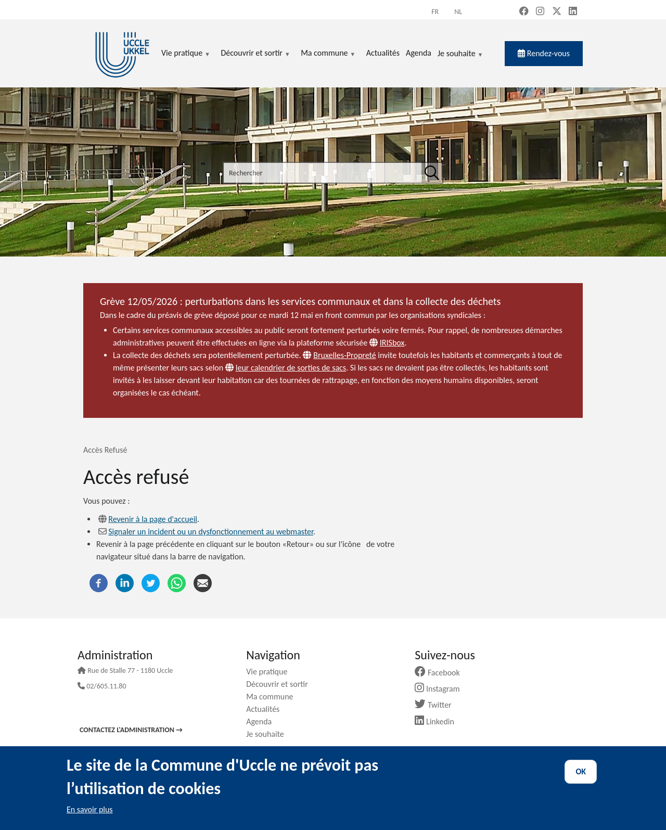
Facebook (441, 673)
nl (458, 11)
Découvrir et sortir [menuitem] (255, 53)
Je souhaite (460, 54)
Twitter (436, 705)
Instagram (440, 689)
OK (580, 771)
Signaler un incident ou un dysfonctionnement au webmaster (210, 532)
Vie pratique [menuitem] (185, 53)
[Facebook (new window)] (524, 12)
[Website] (374, 343)
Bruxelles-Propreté (344, 355)
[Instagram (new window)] (540, 12)
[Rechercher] (431, 173)
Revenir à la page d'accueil (152, 519)
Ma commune (273, 696)
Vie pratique (270, 671)
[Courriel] (203, 582)
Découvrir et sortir (281, 684)
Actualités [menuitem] (383, 53)
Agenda (263, 721)
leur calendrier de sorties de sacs (291, 368)
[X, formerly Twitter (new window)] (557, 12)
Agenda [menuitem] (418, 53)
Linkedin (438, 721)
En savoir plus (90, 809)
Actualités (266, 709)
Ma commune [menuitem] (328, 53)
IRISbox (392, 343)
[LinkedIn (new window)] (573, 12)
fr (435, 11)
